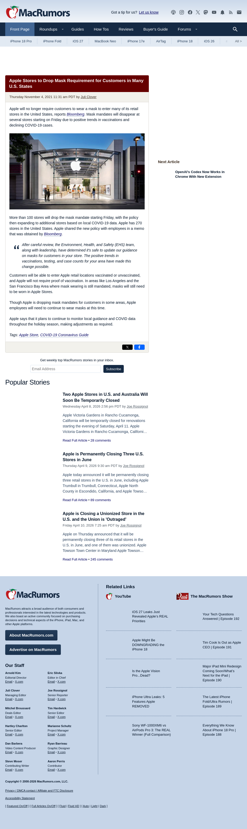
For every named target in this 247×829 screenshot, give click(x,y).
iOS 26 (209, 41)
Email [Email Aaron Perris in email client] (51, 768)
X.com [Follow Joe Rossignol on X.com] (61, 698)
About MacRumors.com (31, 634)
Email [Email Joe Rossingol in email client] (51, 698)
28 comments (100, 440)
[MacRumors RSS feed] (230, 12)
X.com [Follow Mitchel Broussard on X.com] (19, 716)
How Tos (101, 29)
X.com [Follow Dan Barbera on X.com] (19, 751)
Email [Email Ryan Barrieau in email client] (51, 751)
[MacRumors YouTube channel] (214, 12)
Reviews (126, 29)
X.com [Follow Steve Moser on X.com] (19, 768)
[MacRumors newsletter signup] (239, 12)
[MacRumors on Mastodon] (205, 12)
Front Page (20, 29)
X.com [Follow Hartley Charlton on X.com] (19, 733)
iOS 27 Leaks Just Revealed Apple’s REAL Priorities (150, 615)
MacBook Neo (105, 41)
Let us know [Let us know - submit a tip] (148, 12)
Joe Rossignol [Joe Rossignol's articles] (57, 689)
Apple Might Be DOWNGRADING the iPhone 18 (148, 643)
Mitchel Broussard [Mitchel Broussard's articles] (17, 707)
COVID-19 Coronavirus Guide (64, 335)
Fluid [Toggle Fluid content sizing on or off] (62, 806)
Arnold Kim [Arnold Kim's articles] (13, 672)
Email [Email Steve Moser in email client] (9, 768)
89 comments (100, 500)
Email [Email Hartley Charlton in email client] (9, 733)
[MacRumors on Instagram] (181, 12)
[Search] (237, 29)
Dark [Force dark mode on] (103, 806)
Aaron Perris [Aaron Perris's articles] (56, 760)
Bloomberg (75, 114)
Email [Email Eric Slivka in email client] (51, 680)
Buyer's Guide (155, 29)
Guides (78, 29)
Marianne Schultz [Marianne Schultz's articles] (59, 725)
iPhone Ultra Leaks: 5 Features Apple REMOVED (148, 700)
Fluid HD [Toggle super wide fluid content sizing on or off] (73, 806)
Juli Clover (89, 97)
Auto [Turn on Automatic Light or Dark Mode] (86, 806)
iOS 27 (78, 41)
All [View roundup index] (238, 41)
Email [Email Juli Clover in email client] (9, 698)
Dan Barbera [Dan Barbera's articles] (13, 742)
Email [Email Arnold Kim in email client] (9, 680)
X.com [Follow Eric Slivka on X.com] (61, 680)
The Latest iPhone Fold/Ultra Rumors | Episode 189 (217, 700)
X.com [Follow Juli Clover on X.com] (19, 698)
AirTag (161, 41)
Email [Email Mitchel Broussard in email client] (9, 716)
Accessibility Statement (20, 798)
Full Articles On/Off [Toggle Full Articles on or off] (44, 806)
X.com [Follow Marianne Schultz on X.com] (61, 733)
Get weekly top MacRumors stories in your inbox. (77, 360)
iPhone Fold (52, 41)
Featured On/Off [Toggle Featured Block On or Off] (17, 806)
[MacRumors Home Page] (37, 12)
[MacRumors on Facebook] (190, 12)
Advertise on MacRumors (33, 649)
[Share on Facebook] (139, 347)
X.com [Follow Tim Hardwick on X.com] (61, 716)
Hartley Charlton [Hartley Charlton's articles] (16, 725)
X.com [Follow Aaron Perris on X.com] (61, 768)
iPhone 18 (185, 41)
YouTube (123, 595)
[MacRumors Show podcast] (173, 12)
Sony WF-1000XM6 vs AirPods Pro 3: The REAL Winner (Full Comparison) (151, 729)
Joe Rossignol (137, 406)
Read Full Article (75, 440)
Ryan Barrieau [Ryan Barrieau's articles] (57, 742)
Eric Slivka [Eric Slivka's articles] (55, 672)
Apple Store (28, 335)
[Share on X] (127, 347)
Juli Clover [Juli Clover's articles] (12, 689)
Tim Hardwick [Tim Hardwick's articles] (57, 707)
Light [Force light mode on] (94, 806)
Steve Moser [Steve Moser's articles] (13, 760)
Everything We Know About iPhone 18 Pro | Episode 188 (219, 729)
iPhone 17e (136, 41)
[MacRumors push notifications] (222, 12)
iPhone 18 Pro (21, 41)
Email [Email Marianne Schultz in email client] (51, 733)
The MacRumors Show (212, 595)
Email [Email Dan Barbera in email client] (9, 751)
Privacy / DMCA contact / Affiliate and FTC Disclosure (39, 790)
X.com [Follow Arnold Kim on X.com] (19, 680)
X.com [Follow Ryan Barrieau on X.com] (61, 751)
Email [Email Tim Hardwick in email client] (51, 716)
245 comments (101, 559)
